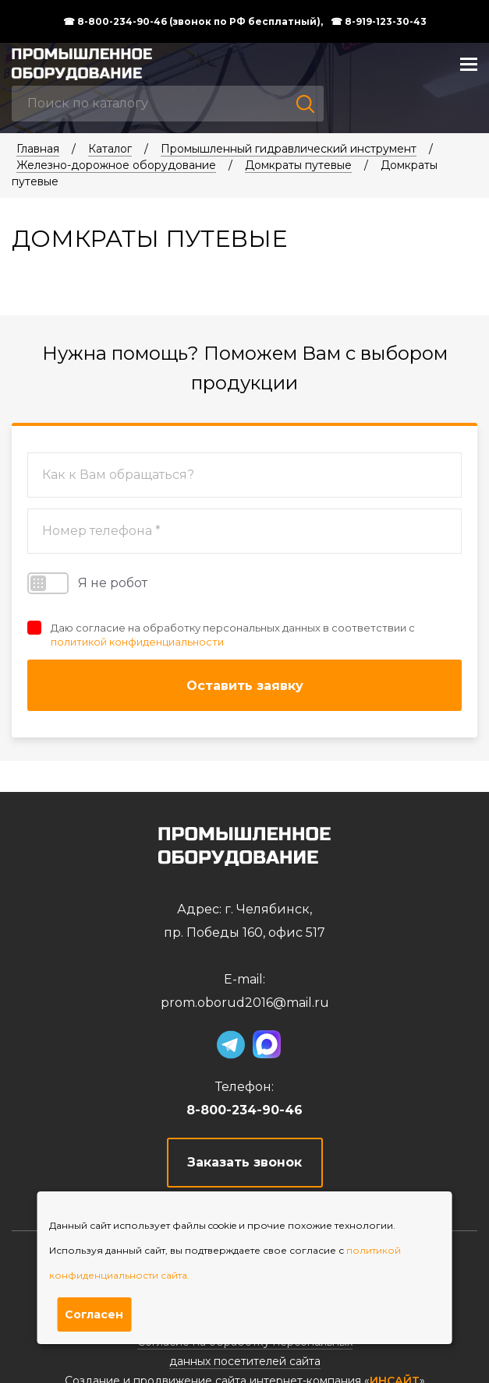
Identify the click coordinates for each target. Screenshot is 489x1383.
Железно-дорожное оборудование (116, 165)
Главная (37, 149)
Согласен (94, 1314)
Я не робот (87, 583)
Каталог (110, 149)
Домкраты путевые (298, 165)
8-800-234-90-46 (244, 1110)
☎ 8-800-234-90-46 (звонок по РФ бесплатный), (193, 21)
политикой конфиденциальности (137, 641)
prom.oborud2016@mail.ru (245, 1002)
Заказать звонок (244, 1162)
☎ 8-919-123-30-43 (379, 21)
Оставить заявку (244, 685)
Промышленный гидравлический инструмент (288, 149)
